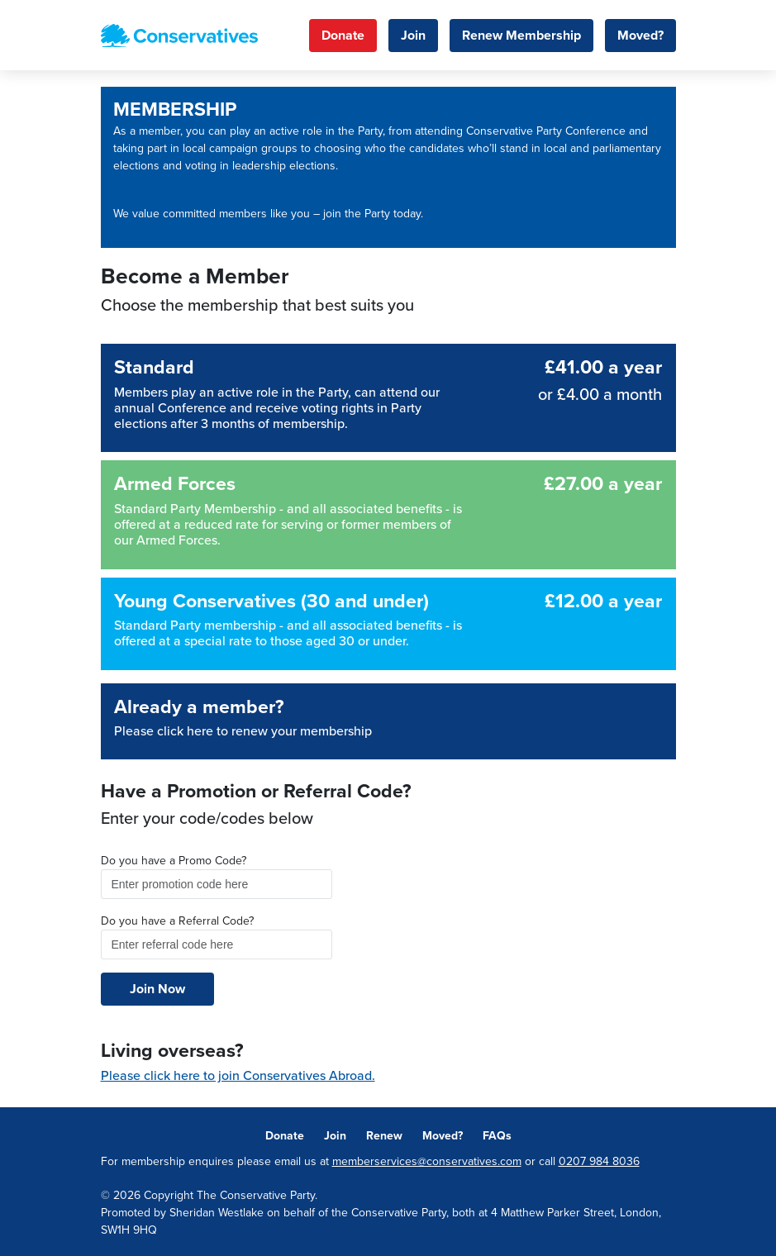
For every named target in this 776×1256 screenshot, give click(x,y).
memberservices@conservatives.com (426, 1161)
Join (413, 35)
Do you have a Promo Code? (173, 861)
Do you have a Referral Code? (177, 921)
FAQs (497, 1136)
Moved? (640, 35)
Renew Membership (521, 35)
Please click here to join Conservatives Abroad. (238, 1076)
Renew (384, 1136)
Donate (342, 35)
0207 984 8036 (599, 1161)
